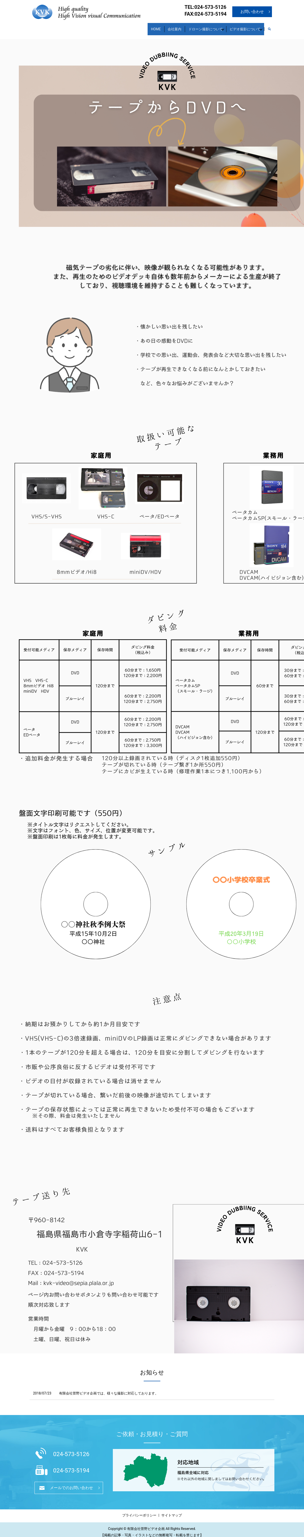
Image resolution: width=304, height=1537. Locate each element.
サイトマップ (171, 1511)
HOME (141, 26)
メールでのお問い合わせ (71, 1483)
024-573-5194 (71, 1465)
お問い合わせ (252, 11)
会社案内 (163, 26)
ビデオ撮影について (241, 26)
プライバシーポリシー (139, 1511)
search (271, 27)
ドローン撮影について (197, 26)
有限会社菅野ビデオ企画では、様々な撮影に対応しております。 (108, 1389)
